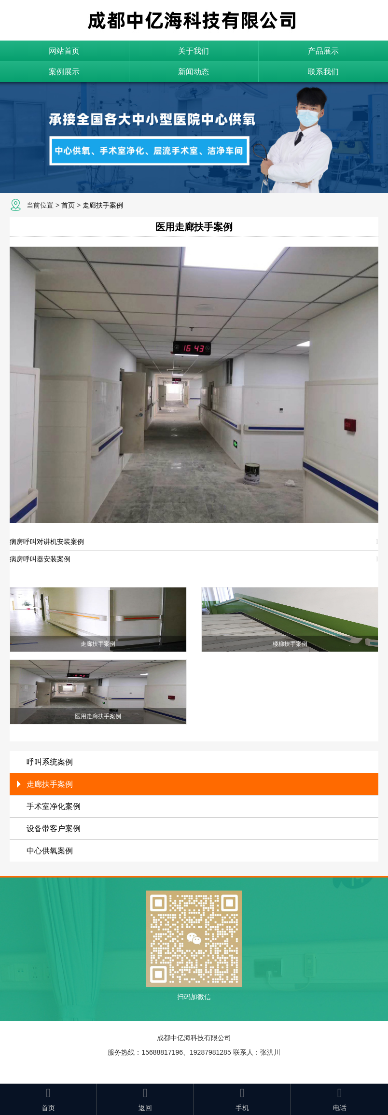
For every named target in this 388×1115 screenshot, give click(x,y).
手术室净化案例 (54, 806)
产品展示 (323, 51)
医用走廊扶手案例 (194, 227)
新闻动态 (193, 72)
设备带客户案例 (54, 828)
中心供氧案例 (50, 851)
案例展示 (64, 72)
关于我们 (193, 51)
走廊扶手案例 (103, 205)
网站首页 (64, 51)
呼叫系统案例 (50, 762)
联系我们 (323, 72)
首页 (68, 205)
